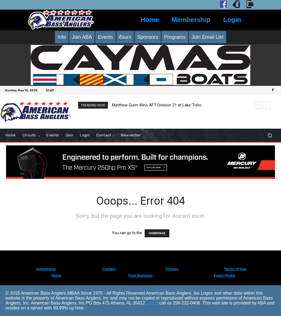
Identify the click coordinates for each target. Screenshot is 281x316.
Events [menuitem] (105, 37)
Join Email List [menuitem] (207, 37)
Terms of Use (235, 269)
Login (232, 19)
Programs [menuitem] (175, 37)
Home (149, 19)
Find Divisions (140, 275)
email (151, 303)
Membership (191, 19)
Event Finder (224, 275)
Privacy (172, 269)
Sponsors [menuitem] (147, 37)
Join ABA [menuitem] (82, 37)
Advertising (46, 269)
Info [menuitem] (62, 37)
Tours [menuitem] (125, 37)
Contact (109, 269)
